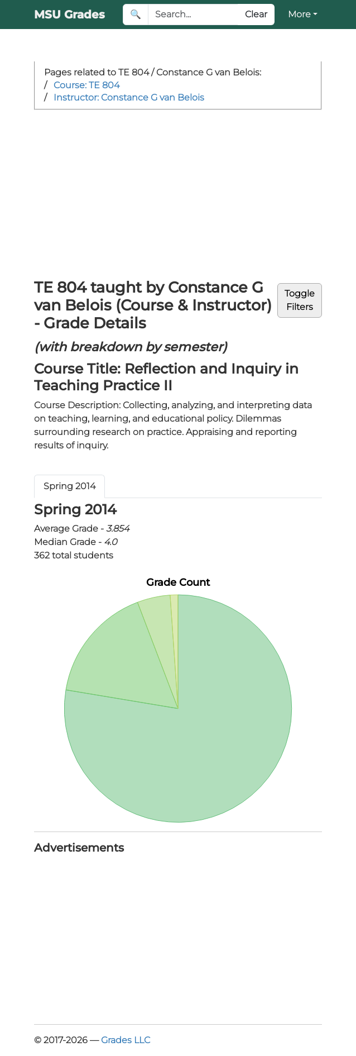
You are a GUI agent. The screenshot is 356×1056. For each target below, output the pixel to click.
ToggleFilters (300, 300)
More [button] (299, 14)
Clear (256, 14)
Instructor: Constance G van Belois (129, 97)
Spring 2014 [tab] (69, 486)
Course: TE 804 (86, 85)
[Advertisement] (178, 194)
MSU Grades (69, 14)
